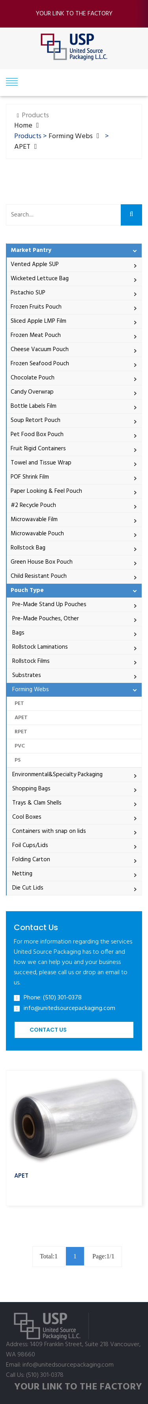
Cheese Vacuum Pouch (40, 349)
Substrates (26, 675)
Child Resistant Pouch (39, 576)
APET (22, 147)
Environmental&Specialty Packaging (57, 774)
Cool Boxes (26, 817)
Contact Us (48, 1030)
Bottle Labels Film (33, 406)
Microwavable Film (34, 519)
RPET (21, 731)
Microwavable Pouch (37, 533)
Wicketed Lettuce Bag (40, 278)
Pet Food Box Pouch (37, 434)
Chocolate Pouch (32, 378)
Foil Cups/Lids (29, 845)
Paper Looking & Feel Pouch (46, 491)
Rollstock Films (30, 661)
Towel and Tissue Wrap (41, 463)
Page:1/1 (103, 1256)
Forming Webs (71, 136)
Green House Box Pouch (42, 562)
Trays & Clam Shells (36, 803)
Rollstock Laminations (39, 647)
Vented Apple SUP (35, 264)
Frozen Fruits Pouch (36, 307)
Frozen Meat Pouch (36, 335)
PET (19, 703)
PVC (20, 746)
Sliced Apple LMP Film (38, 321)
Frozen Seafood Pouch (40, 363)
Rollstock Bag (28, 548)
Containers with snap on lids (48, 831)
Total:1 (49, 1256)
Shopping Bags (31, 789)
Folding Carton (30, 859)
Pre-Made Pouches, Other (45, 618)
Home (23, 125)
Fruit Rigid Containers (38, 448)
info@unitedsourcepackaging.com (69, 1008)
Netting (21, 874)
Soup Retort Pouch (35, 420)
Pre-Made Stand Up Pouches (48, 604)
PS (18, 760)
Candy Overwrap (32, 392)
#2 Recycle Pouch (33, 505)
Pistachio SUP (28, 293)
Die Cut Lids (27, 888)
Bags (17, 633)
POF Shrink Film (30, 477)
